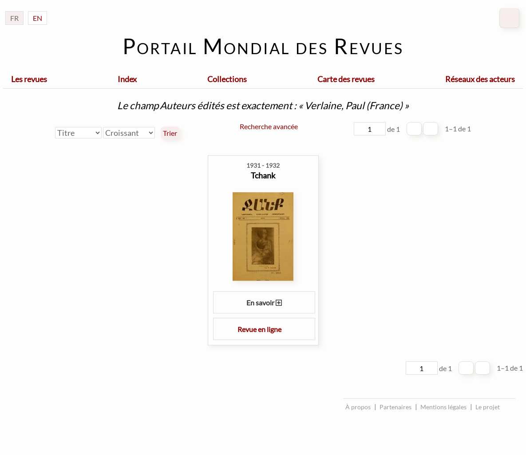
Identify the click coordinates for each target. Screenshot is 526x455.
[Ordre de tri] (129, 132)
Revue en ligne (264, 329)
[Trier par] (78, 132)
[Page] (370, 128)
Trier (170, 133)
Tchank (263, 175)
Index (127, 79)
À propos (358, 407)
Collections (227, 79)
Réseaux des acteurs (480, 79)
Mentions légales (443, 407)
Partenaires (395, 407)
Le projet (487, 407)
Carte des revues (346, 79)
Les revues (29, 79)
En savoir (264, 302)
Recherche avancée (269, 126)
